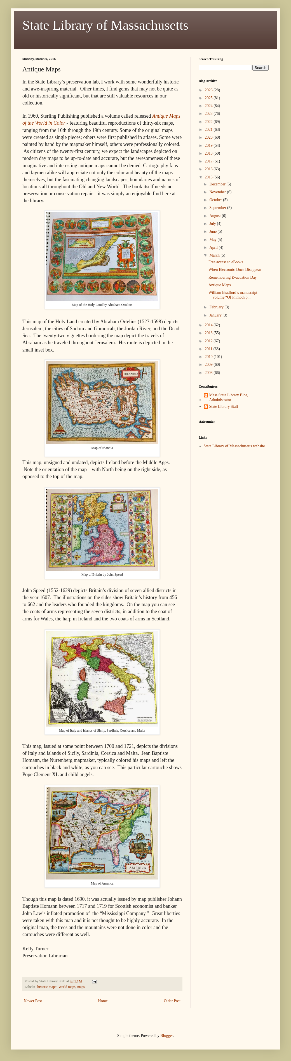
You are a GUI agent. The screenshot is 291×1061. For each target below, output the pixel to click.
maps (81, 987)
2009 (209, 364)
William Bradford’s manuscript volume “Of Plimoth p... (232, 294)
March (214, 255)
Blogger (166, 1036)
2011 (209, 349)
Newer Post (33, 1001)
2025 (209, 98)
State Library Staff (223, 406)
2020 (209, 137)
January (215, 315)
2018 (209, 153)
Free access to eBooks (225, 262)
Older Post (172, 1001)
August (215, 216)
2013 (209, 333)
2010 (209, 357)
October (216, 200)
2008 (209, 373)
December (217, 184)
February (216, 307)
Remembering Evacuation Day (232, 277)
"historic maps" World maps (56, 987)
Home (103, 1001)
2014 (209, 325)
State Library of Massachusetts (105, 25)
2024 (209, 106)
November (218, 192)
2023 (209, 113)
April (214, 247)
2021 (209, 129)
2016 (209, 169)
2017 (209, 161)
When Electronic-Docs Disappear (234, 269)
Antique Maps (219, 285)
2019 (209, 145)
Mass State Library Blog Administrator (228, 397)
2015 (209, 177)
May (213, 240)
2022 (209, 122)
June (213, 231)
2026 (209, 90)
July (213, 224)
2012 (209, 341)
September (218, 208)
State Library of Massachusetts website (234, 446)
